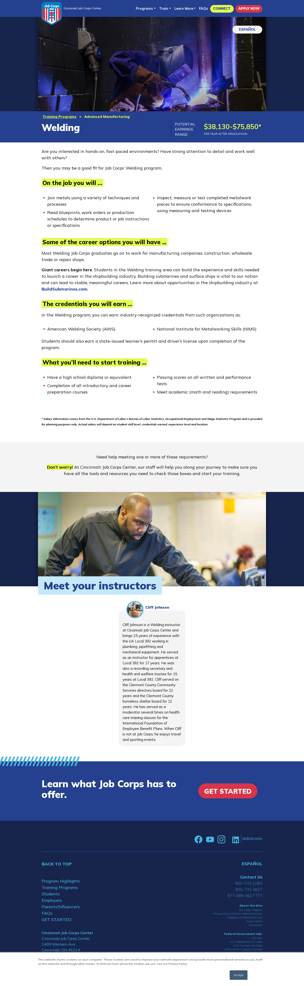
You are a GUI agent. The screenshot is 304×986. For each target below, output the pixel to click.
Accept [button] (238, 975)
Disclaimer (255, 925)
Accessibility (254, 921)
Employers (52, 900)
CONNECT (222, 8)
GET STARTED (56, 919)
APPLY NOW (249, 8)
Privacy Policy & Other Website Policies (237, 913)
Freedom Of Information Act (244, 917)
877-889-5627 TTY (245, 895)
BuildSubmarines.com (64, 289)
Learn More (183, 8)
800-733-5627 (248, 889)
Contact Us (251, 876)
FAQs (203, 8)
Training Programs (59, 116)
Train (163, 8)
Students (51, 894)
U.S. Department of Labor (246, 941)
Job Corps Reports (250, 910)
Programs (144, 8)
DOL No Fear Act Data (248, 945)
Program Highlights (61, 881)
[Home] (52, 13)
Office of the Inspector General (243, 949)
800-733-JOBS (248, 883)
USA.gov (256, 938)
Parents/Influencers (61, 906)
